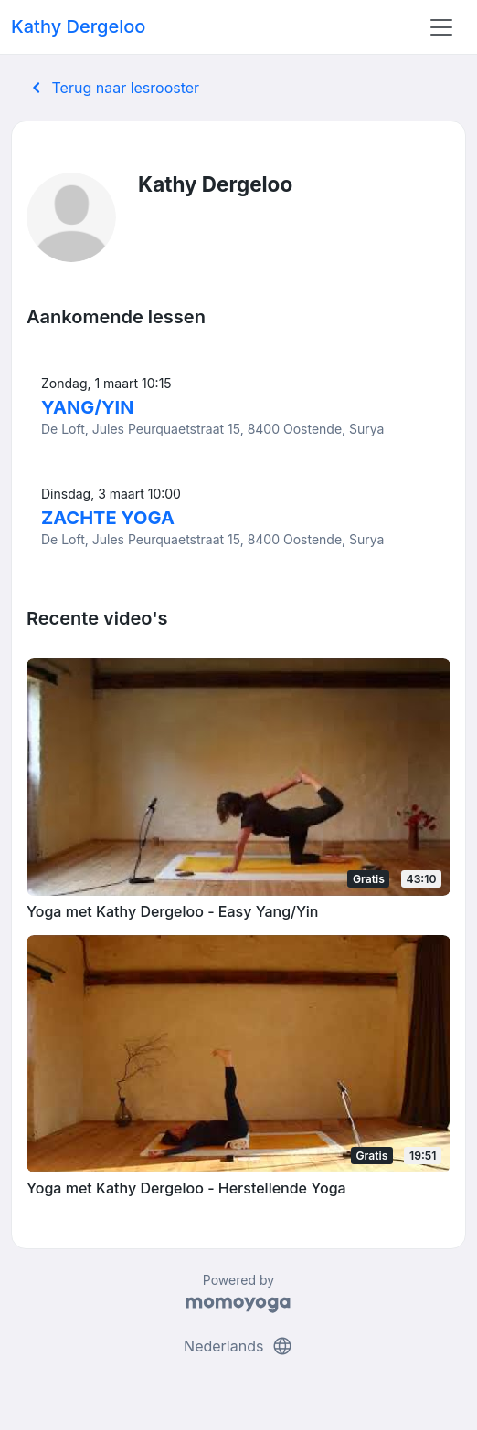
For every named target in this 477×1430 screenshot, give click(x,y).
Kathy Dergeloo (78, 26)
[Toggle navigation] (441, 27)
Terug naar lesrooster (112, 88)
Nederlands (238, 1346)
